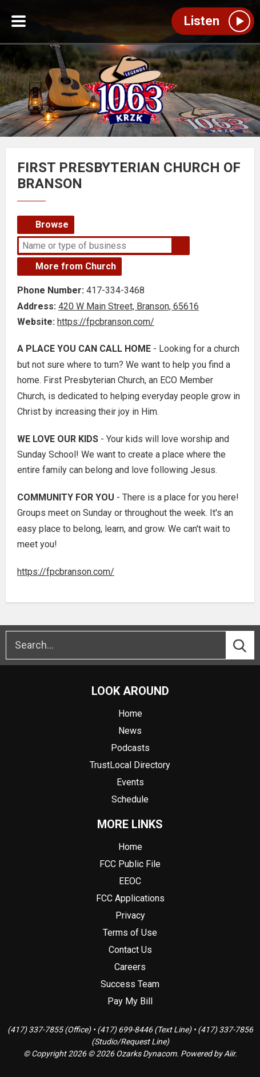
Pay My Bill (130, 1001)
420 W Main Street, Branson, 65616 (128, 306)
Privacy (130, 915)
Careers (130, 966)
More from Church (75, 266)
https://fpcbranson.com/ (105, 321)
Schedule (130, 799)
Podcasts (130, 747)
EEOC (130, 881)
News (130, 730)
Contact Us (130, 949)
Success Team (130, 984)
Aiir (229, 1053)
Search (180, 245)
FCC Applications (130, 898)
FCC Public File (130, 864)
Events (130, 782)
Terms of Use (130, 932)
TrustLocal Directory (130, 765)
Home (130, 713)
